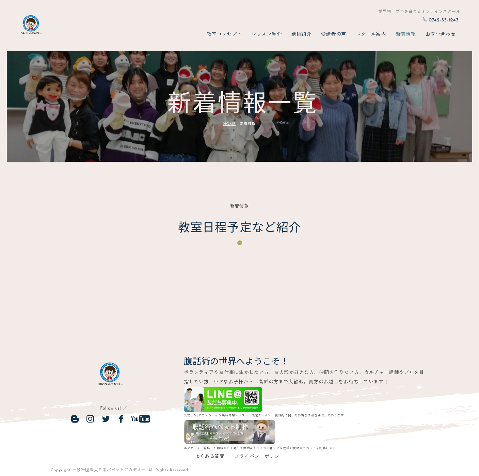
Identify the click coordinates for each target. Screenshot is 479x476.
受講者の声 (333, 34)
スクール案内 (371, 34)
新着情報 (406, 34)
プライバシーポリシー (259, 457)
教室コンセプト (224, 34)
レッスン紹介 (267, 34)
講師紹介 (301, 34)
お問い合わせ (441, 34)
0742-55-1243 (440, 20)
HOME (229, 124)
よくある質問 (210, 457)
